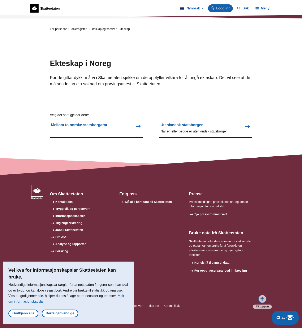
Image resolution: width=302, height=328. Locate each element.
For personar (58, 29)
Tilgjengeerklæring (68, 223)
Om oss (60, 237)
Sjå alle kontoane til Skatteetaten (148, 202)
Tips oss (154, 305)
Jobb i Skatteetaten (69, 230)
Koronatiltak (172, 305)
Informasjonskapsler (70, 216)
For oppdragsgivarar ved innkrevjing (220, 270)
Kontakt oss (64, 202)
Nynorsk (192, 9)
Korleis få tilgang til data (211, 262)
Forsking (61, 251)
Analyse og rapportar (70, 244)
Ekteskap (124, 29)
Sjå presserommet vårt (210, 214)
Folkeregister (78, 29)
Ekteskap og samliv (102, 29)
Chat (285, 316)
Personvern (136, 305)
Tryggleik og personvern (72, 208)
